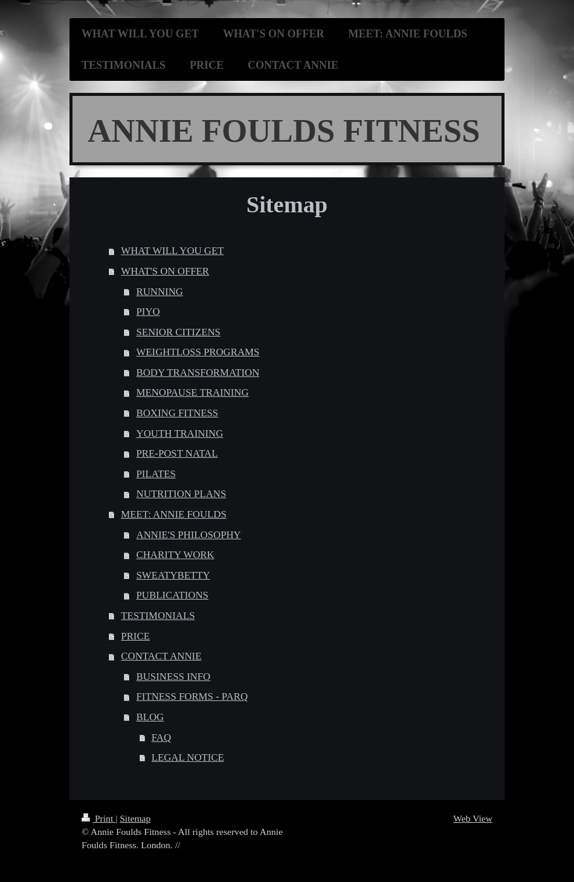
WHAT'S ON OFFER (165, 271)
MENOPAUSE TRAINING (193, 392)
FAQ (161, 737)
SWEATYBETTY (173, 575)
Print (98, 818)
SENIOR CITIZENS (179, 332)
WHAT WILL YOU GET (172, 250)
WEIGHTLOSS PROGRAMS (198, 352)
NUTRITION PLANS (182, 494)
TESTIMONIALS (158, 615)
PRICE (135, 636)
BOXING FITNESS (178, 413)
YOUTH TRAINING (180, 433)
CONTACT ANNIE (161, 656)
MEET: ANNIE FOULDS (173, 514)
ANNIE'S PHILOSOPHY (189, 535)
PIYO (148, 311)
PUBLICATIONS (172, 595)
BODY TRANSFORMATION (198, 372)
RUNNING (160, 291)
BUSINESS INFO (174, 676)
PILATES (156, 474)
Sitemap (135, 818)
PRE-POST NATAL (177, 453)
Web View (472, 818)
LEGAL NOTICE (188, 757)
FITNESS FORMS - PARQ (192, 696)
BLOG (150, 717)
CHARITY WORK (175, 554)
